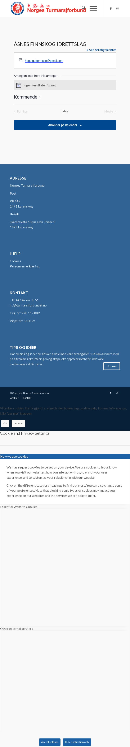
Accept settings (49, 741)
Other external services (16, 629)
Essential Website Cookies (18, 507)
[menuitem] (81, 8)
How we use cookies (14, 456)
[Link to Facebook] (111, 8)
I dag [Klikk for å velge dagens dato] (65, 111)
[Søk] (81, 8)
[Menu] (91, 8)
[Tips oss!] (111, 366)
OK (5, 423)
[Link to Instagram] (117, 8)
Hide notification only (77, 741)
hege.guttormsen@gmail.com (44, 60)
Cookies (15, 261)
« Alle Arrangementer (101, 50)
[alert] (65, 85)
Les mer (18, 423)
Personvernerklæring (25, 266)
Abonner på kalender (62, 125)
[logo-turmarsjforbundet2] (54, 8)
